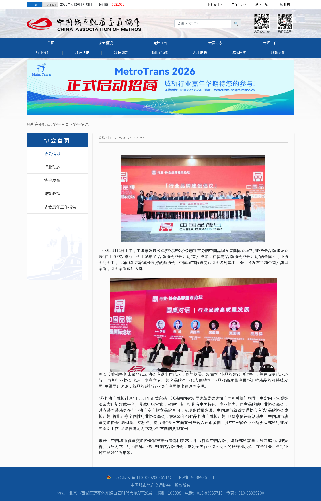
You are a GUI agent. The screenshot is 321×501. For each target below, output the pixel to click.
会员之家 (215, 43)
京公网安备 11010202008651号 (143, 477)
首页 (50, 43)
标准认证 (82, 52)
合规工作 (270, 43)
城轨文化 (278, 52)
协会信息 (52, 154)
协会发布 (52, 180)
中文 (34, 4)
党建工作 (160, 43)
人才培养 (200, 52)
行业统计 (43, 52)
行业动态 (52, 167)
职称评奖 (239, 52)
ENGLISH (50, 4)
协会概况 (106, 43)
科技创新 (121, 52)
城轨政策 (52, 194)
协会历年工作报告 (60, 207)
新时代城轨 (160, 52)
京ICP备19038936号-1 (194, 477)
